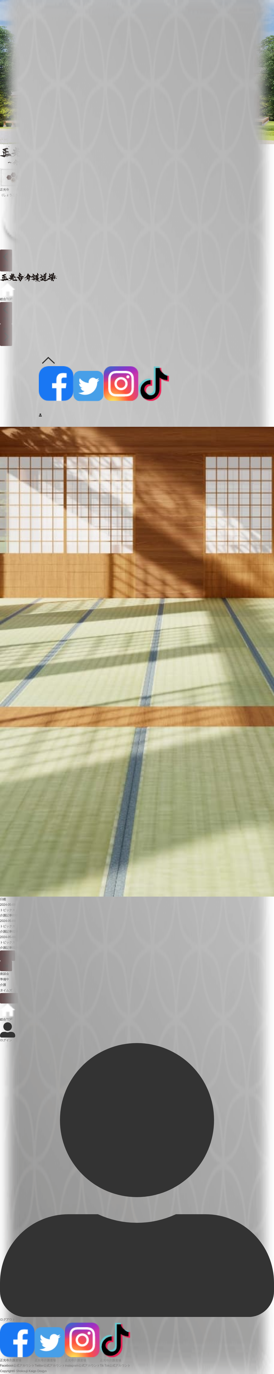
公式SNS (48, 359)
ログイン (7, 1032)
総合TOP (7, 292)
